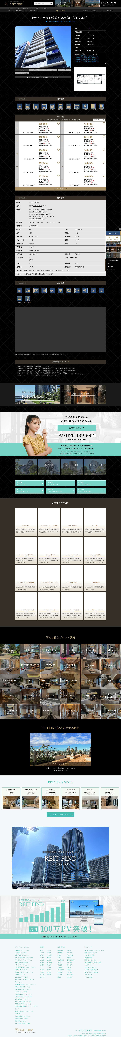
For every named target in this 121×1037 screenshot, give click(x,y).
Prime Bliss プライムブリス (22, 1023)
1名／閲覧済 (62, 11)
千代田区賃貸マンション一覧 (21, 8)
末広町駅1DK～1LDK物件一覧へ (54, 490)
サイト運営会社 (90, 453)
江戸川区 (42, 977)
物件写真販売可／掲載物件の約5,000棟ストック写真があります (44, 77)
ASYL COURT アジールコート (23, 1004)
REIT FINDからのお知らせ (91, 972)
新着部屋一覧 (88, 957)
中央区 (49, 950)
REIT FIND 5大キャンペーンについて (94, 950)
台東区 (49, 960)
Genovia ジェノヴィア (21, 991)
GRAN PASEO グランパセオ (22, 987)
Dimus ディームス (20, 974)
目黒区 (49, 957)
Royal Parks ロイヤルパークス (23, 994)
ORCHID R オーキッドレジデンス (24, 972)
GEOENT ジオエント (20, 1021)
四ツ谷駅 (69, 965)
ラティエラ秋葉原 (34, 8)
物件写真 (85, 11)
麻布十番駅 (61, 950)
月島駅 (59, 977)
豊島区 (49, 965)
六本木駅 (60, 952)
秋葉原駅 (38, 212)
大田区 (42, 965)
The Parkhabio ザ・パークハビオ (24, 957)
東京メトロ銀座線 (34, 209)
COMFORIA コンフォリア (22, 955)
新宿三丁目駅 (70, 960)
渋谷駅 (69, 950)
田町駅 (59, 962)
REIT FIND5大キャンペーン (59, 814)
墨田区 (42, 962)
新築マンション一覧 (90, 960)
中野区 (42, 970)
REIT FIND (10, 8)
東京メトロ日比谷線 (35, 216)
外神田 (40, 206)
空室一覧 (109, 11)
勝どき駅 (60, 965)
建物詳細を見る (23, 99)
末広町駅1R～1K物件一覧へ (53, 483)
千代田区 (35, 206)
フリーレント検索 (89, 955)
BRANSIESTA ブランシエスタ (23, 1001)
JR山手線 (31, 212)
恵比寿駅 (69, 952)
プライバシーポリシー (91, 967)
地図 (102, 11)
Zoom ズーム (18, 1013)
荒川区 (49, 967)
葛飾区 (49, 974)
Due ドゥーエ (18, 982)
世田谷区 (49, 962)
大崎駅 (69, 970)
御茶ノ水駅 (70, 974)
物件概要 (94, 11)
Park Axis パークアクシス (22, 950)
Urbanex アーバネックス (22, 965)
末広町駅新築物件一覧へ (22, 483)
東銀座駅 (60, 972)
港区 (41, 950)
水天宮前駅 (61, 970)
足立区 (42, 974)
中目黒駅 (69, 972)
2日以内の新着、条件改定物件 (93, 962)
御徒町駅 (38, 219)
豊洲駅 (69, 957)
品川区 (42, 957)
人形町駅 (60, 967)
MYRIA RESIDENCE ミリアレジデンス (25, 984)
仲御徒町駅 (45, 216)
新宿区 (42, 955)
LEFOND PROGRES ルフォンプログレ (25, 967)
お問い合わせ (75, 427)
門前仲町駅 (70, 955)
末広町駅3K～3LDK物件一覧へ (85, 490)
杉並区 (49, 970)
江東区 (49, 952)
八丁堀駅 (60, 974)
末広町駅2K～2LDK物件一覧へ (85, 483)
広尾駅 (59, 957)
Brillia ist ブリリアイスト (22, 977)
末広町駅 (43, 209)
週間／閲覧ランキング (91, 952)
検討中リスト (88, 965)
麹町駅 (69, 967)
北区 (41, 967)
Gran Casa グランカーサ (21, 999)
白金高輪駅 (61, 960)
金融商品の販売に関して (91, 970)
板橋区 (42, 972)
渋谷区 (42, 952)
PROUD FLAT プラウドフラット (23, 960)
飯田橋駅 (69, 962)
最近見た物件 (109, 238)
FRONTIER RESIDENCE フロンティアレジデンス (26, 1008)
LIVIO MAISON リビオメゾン (22, 1016)
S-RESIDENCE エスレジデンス (23, 989)
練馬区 (49, 972)
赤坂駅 (59, 955)
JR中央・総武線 (33, 214)
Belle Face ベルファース (21, 1018)
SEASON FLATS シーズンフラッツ (24, 979)
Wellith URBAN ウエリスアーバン (24, 1011)
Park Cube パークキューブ (22, 962)
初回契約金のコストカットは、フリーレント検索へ (60, 937)
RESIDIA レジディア (20, 952)
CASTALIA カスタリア (21, 970)
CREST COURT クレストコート (23, 996)
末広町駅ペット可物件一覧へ (23, 490)
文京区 (42, 960)
